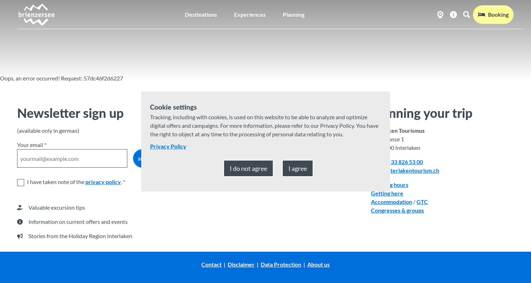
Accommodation (391, 201)
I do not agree (248, 168)
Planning (293, 14)
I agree (297, 168)
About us (318, 264)
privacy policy (103, 181)
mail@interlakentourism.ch (405, 170)
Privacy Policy (168, 146)
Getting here (387, 193)
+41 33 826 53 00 (401, 161)
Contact (211, 264)
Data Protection (281, 264)
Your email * (31, 144)
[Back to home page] (36, 14)
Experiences (250, 14)
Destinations (201, 14)
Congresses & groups (397, 210)
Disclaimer (241, 264)
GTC (422, 201)
